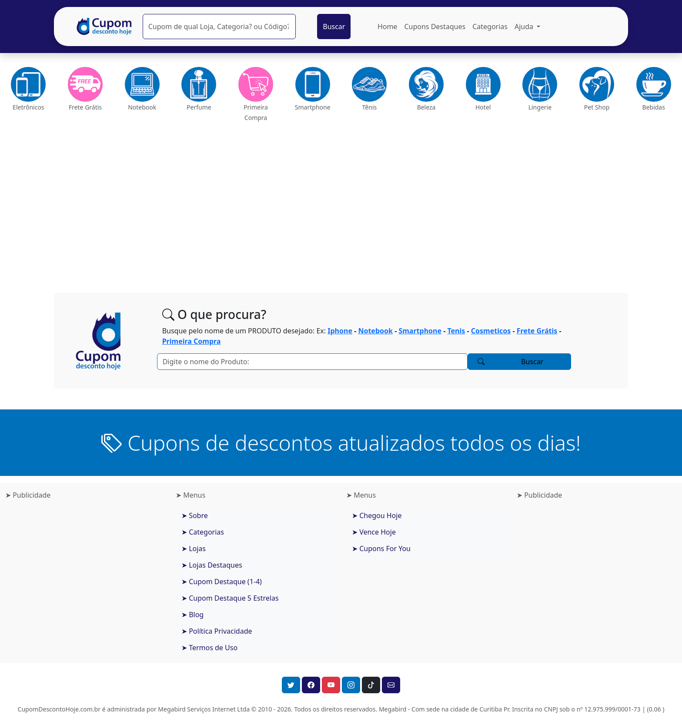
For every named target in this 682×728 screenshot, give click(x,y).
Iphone (340, 331)
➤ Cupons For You (381, 548)
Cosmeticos (491, 331)
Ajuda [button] (525, 26)
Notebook (375, 331)
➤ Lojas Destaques (211, 565)
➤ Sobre (194, 515)
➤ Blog (192, 614)
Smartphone (419, 331)
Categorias (490, 26)
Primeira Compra (191, 341)
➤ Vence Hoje (374, 532)
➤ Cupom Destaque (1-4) (221, 581)
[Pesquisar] (219, 26)
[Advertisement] (341, 204)
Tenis (456, 331)
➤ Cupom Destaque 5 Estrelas (230, 598)
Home (388, 26)
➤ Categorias (202, 532)
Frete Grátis (537, 331)
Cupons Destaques (434, 26)
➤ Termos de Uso (209, 647)
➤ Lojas (193, 548)
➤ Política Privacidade (216, 631)
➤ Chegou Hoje (376, 515)
